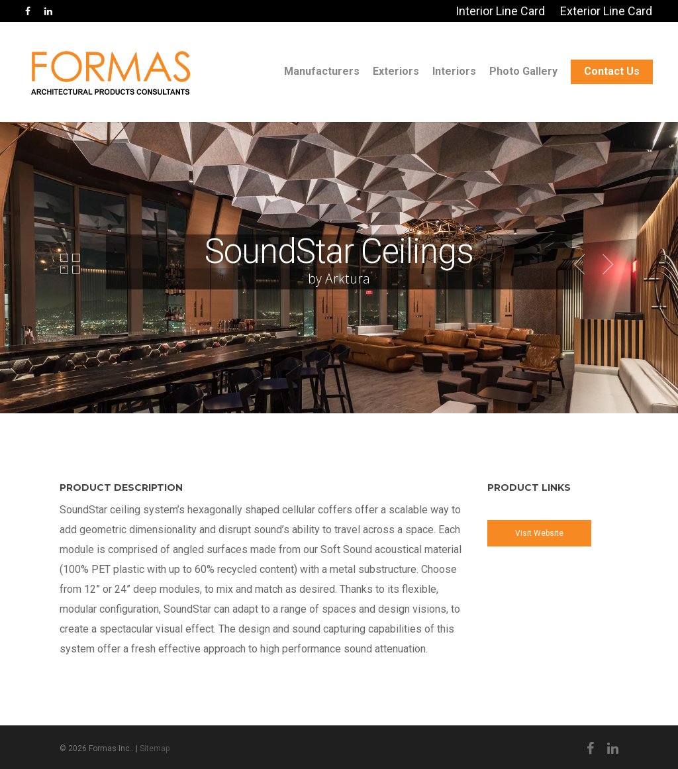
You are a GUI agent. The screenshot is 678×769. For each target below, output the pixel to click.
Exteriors (396, 71)
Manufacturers (322, 71)
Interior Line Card (500, 11)
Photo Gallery (523, 71)
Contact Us (612, 71)
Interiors (454, 71)
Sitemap (155, 748)
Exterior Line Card (606, 11)
